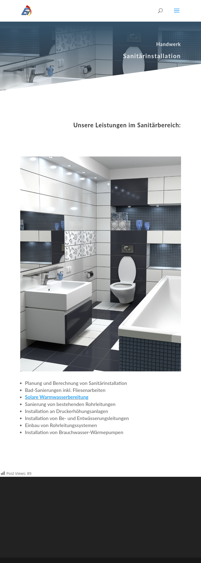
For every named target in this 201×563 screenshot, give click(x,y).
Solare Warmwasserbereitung (56, 397)
